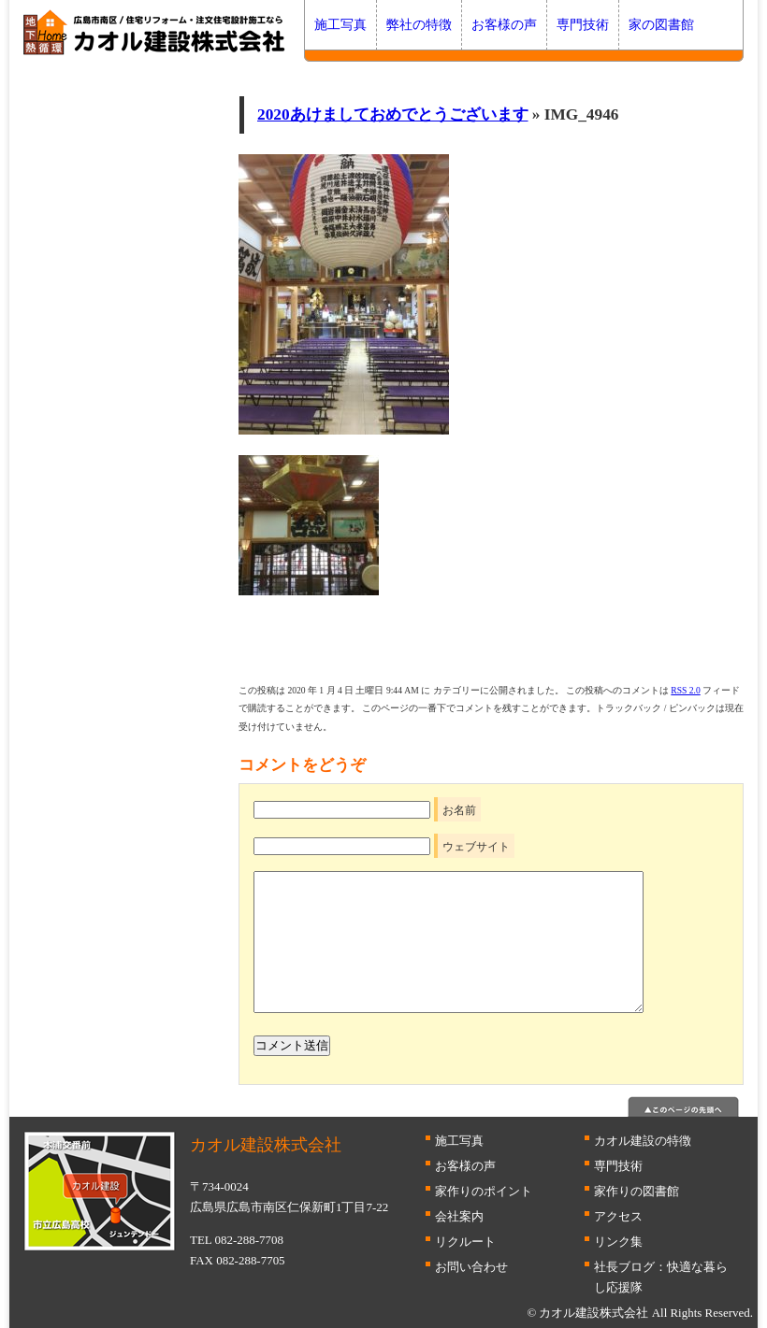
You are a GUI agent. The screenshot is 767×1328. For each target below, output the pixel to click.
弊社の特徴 (419, 25)
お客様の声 (504, 25)
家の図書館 (661, 25)
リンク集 (618, 1242)
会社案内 (459, 1216)
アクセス (618, 1216)
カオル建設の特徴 (642, 1141)
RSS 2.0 (685, 690)
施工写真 (340, 25)
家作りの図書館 (636, 1191)
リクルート (465, 1242)
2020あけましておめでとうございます (392, 114)
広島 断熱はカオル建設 (154, 32)
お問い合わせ (471, 1267)
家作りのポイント (483, 1191)
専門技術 (583, 25)
